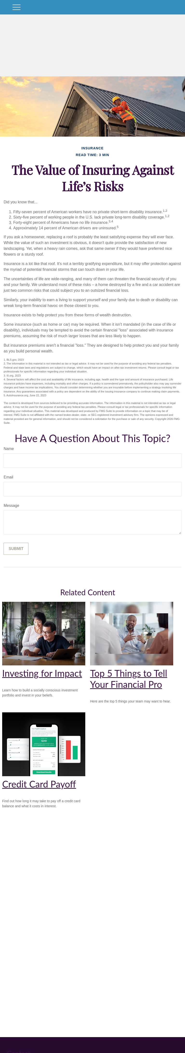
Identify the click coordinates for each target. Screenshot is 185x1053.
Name (9, 449)
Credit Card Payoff (39, 783)
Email (8, 477)
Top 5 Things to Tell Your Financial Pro (128, 679)
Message (11, 505)
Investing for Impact (42, 673)
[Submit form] (16, 549)
